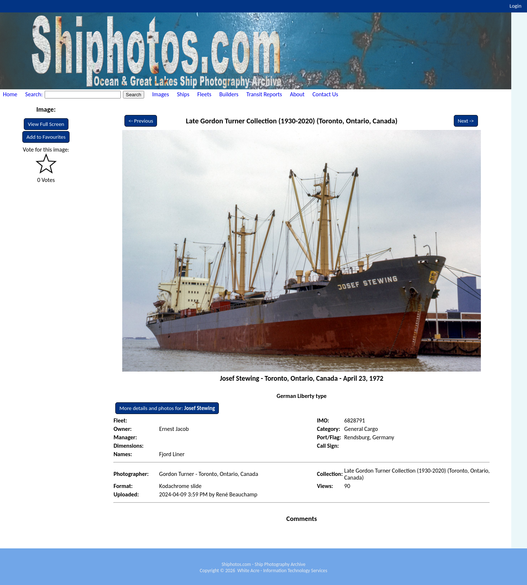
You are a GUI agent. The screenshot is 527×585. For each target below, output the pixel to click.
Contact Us (325, 94)
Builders (228, 94)
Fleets (204, 94)
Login (515, 6)
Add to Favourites (46, 137)
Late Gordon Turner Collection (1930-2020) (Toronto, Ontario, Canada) (291, 120)
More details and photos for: (167, 408)
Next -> (466, 121)
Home (10, 94)
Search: (34, 94)
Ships (183, 94)
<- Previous (140, 121)
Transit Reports (264, 94)
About (297, 94)
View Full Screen (46, 124)
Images (160, 94)
